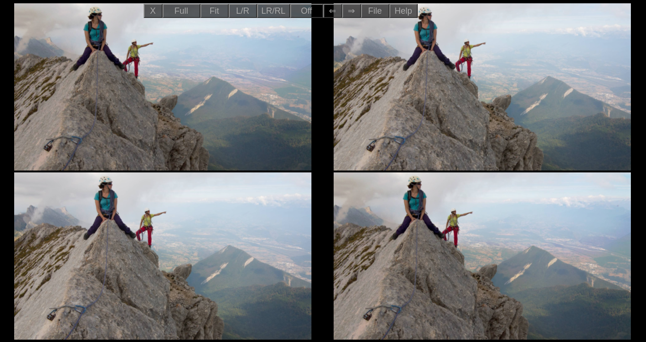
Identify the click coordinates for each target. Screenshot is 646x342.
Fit (214, 11)
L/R (242, 11)
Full (181, 11)
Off (306, 11)
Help (403, 11)
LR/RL (273, 11)
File (375, 11)
